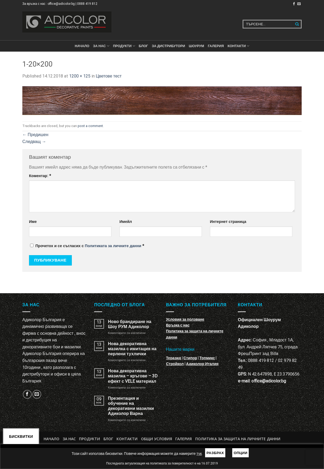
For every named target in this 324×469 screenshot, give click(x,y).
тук (199, 453)
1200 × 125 (79, 76)
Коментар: (40, 176)
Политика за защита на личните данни (237, 438)
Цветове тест (109, 76)
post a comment (90, 126)
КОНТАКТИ (238, 45)
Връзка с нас (177, 325)
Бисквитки (21, 436)
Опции (240, 453)
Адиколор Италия (202, 364)
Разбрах (215, 453)
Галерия (216, 46)
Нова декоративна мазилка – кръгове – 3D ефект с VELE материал (132, 376)
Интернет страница (228, 221)
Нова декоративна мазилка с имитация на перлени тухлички (132, 348)
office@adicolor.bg (268, 381)
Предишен (35, 134)
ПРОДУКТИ (124, 45)
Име (33, 221)
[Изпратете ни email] (299, 4)
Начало (82, 46)
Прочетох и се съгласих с (87, 246)
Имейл (125, 221)
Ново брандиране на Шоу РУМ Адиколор (129, 324)
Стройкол (175, 364)
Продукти (89, 438)
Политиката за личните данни (113, 246)
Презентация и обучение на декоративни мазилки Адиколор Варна (131, 406)
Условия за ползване (185, 319)
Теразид (173, 358)
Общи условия (156, 438)
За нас (101, 45)
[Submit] (297, 24)
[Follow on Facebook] (294, 4)
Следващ (34, 141)
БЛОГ (143, 46)
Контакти (127, 438)
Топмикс (207, 358)
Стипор (190, 358)
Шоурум (196, 46)
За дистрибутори (168, 46)
